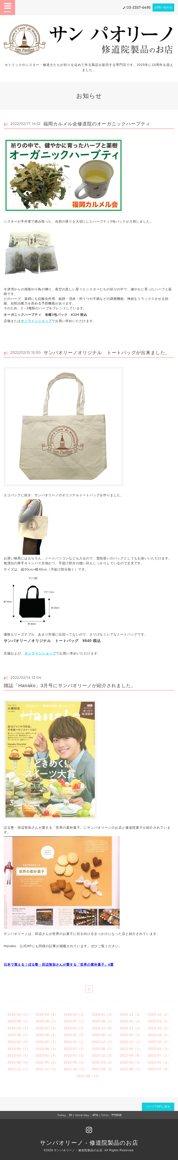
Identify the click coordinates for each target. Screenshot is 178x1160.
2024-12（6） (103, 1028)
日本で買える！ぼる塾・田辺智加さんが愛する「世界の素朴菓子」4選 (59, 964)
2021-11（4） (47, 1069)
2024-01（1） (75, 1042)
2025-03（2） (18, 1028)
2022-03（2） (103, 1062)
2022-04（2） (75, 1062)
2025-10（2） (159, 1014)
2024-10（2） (159, 1028)
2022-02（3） (131, 1062)
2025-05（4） (131, 1021)
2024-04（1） (159, 1035)
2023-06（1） (103, 1049)
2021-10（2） (75, 1069)
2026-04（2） (18, 1014)
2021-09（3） (103, 1069)
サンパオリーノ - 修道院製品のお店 (89, 1142)
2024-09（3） (18, 1035)
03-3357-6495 (139, 8)
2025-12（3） (131, 1014)
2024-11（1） (131, 1028)
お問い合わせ (163, 7)
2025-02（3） (47, 1028)
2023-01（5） (75, 1055)
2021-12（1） (18, 1069)
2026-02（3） (75, 1014)
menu (7, 7)
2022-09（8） (131, 1055)
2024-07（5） (75, 1035)
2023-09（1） (18, 1049)
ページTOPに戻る (158, 1106)
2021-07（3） (159, 1069)
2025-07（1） (75, 1021)
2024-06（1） (103, 1035)
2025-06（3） (103, 1021)
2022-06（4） (18, 1062)
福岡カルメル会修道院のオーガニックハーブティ (96, 123)
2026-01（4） (103, 1014)
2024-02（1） (47, 1042)
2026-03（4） (47, 1014)
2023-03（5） (18, 1055)
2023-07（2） (75, 1049)
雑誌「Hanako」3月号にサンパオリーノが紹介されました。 (70, 685)
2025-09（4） (18, 1021)
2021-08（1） (131, 1069)
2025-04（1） (159, 1021)
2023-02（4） (47, 1055)
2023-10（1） (159, 1042)
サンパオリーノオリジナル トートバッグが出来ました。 (107, 352)
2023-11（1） (131, 1042)
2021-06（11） (89, 1076)
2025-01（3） (75, 1028)
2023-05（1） (131, 1049)
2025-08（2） (47, 1021)
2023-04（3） (159, 1049)
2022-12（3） (103, 1055)
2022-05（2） (47, 1062)
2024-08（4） (47, 1035)
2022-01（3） (159, 1062)
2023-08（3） (47, 1049)
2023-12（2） (103, 1042)
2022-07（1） (159, 1055)
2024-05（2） (131, 1035)
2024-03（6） (18, 1042)
